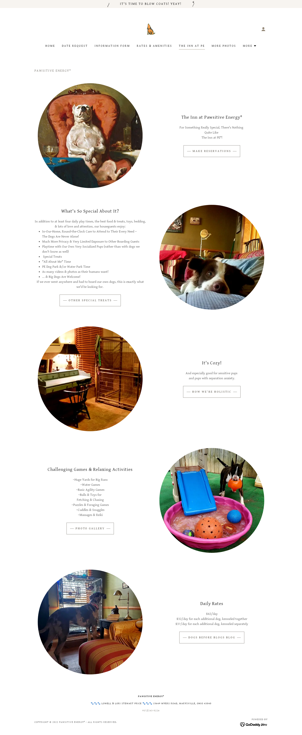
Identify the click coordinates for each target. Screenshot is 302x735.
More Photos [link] (224, 46)
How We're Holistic (212, 391)
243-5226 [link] (154, 710)
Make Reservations (212, 151)
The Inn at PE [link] (192, 46)
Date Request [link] (75, 46)
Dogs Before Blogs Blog (212, 637)
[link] (151, 29)
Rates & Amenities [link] (154, 46)
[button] (263, 29)
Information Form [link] (112, 46)
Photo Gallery (90, 528)
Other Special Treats (90, 300)
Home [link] (50, 46)
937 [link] (144, 710)
